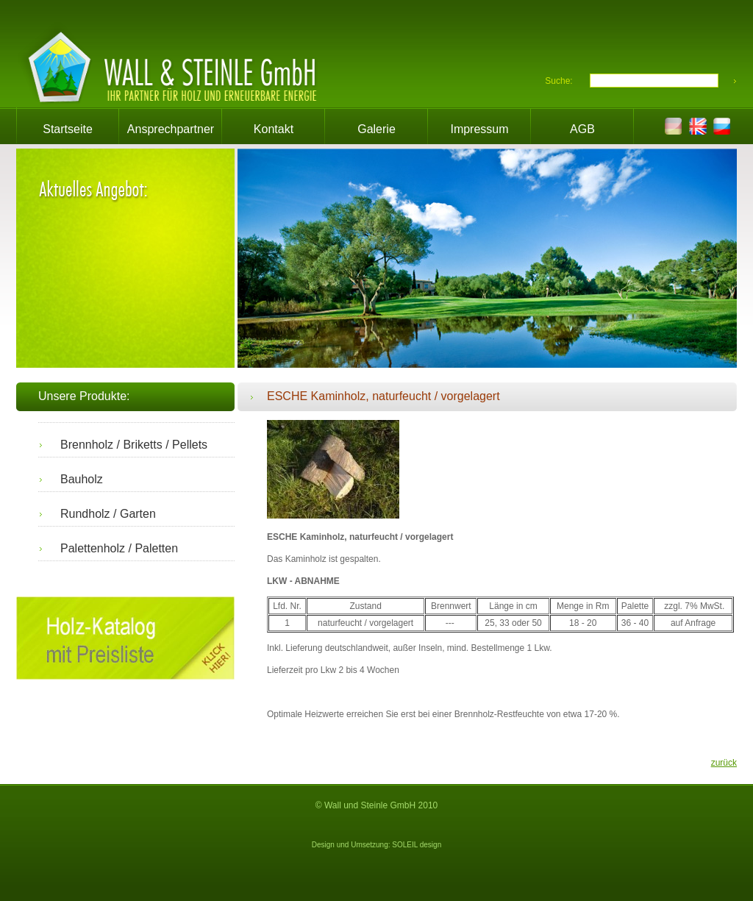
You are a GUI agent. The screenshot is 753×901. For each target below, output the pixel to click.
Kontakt (273, 129)
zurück (724, 763)
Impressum (479, 129)
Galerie (376, 129)
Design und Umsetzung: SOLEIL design (376, 845)
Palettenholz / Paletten (119, 548)
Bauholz (81, 479)
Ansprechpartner (170, 129)
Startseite (68, 129)
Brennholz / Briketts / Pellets (133, 444)
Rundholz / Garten (108, 514)
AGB (582, 129)
